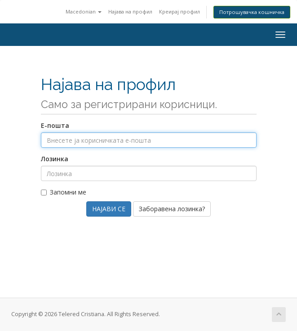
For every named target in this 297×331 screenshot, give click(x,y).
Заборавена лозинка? (172, 208)
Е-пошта (55, 125)
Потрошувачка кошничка (251, 12)
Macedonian (84, 11)
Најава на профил (130, 11)
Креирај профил (179, 11)
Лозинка (54, 158)
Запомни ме (63, 192)
